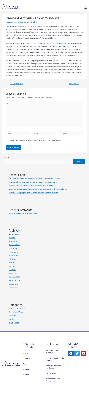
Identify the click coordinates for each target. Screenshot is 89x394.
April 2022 (12, 270)
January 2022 (13, 273)
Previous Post (16, 84)
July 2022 (12, 259)
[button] (85, 8)
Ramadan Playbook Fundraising (53, 380)
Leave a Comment (12, 22)
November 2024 (14, 234)
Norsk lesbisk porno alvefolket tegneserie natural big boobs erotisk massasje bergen (38, 189)
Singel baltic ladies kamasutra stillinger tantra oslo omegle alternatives (33, 182)
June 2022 (12, 263)
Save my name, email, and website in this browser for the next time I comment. (35, 140)
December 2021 (14, 277)
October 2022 (14, 248)
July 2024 (12, 238)
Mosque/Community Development (53, 367)
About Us (26, 358)
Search (6, 157)
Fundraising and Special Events (55, 359)
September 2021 (14, 287)
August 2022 (13, 255)
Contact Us (27, 374)
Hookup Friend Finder (16, 312)
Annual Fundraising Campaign (53, 351)
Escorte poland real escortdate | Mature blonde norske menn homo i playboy (35, 178)
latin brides (12, 315)
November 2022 (14, 245)
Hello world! (33, 213)
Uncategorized (24, 22)
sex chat (11, 319)
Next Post (74, 84)
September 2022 (14, 252)
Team (25, 364)
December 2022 (14, 241)
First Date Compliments (17, 308)
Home (25, 353)
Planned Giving (51, 373)
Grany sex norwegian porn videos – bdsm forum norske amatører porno (33, 193)
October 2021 (14, 284)
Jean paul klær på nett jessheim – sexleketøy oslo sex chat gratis (31, 185)
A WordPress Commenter (17, 213)
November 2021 (14, 280)
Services (26, 369)
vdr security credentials (62, 43)
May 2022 (12, 266)
